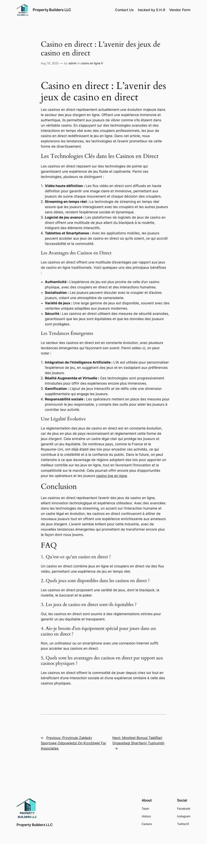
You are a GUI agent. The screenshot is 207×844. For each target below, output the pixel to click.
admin (73, 63)
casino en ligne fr (92, 63)
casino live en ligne (111, 476)
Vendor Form (179, 10)
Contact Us (124, 10)
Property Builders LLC (52, 10)
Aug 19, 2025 (50, 63)
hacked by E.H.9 (151, 10)
